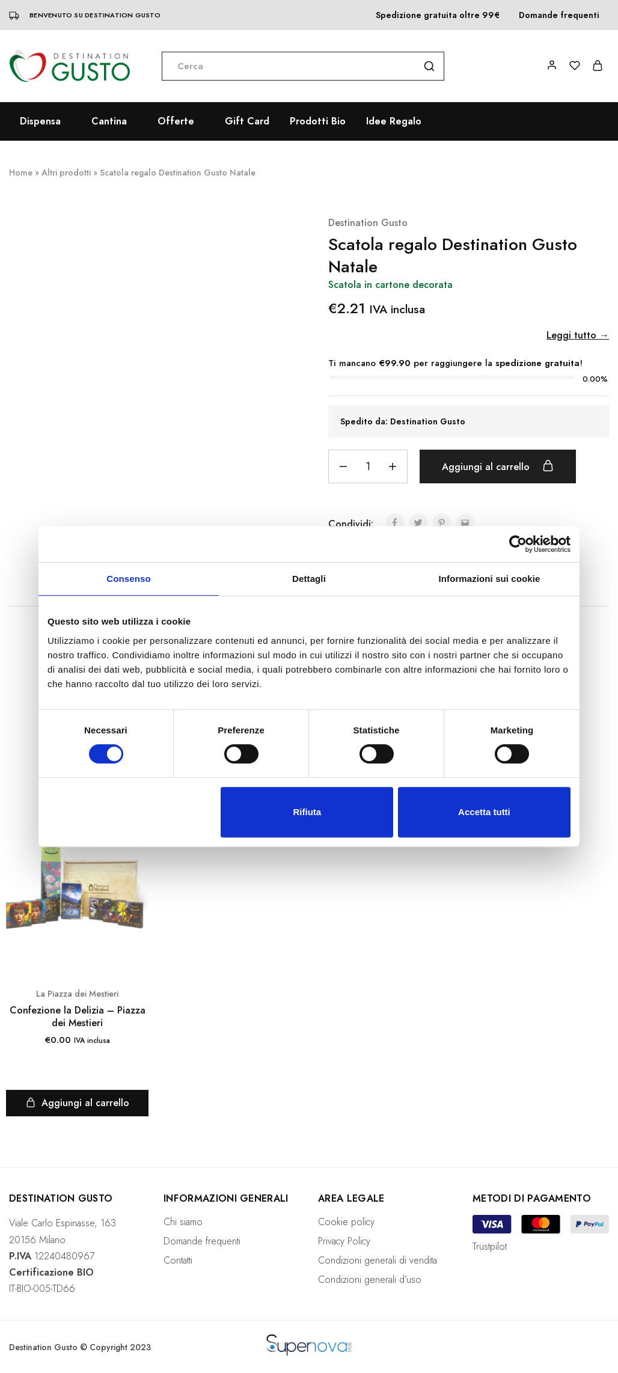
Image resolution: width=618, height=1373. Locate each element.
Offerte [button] (176, 121)
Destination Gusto (368, 223)
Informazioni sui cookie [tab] (489, 578)
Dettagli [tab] (309, 578)
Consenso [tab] (128, 578)
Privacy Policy (344, 1241)
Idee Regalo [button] (393, 121)
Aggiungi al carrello (498, 466)
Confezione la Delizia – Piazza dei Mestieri (77, 1017)
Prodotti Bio (318, 121)
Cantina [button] (109, 121)
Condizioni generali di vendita (377, 1260)
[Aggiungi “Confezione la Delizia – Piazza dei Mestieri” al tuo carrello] (77, 1103)
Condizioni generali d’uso (369, 1279)
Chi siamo (183, 1222)
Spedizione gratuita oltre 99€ (438, 15)
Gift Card (247, 121)
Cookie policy (346, 1222)
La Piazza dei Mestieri (77, 994)
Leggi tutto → (577, 335)
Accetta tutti (484, 812)
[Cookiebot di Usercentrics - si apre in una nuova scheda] (518, 544)
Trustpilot (490, 1246)
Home (20, 173)
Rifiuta (307, 812)
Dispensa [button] (40, 121)
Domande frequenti (559, 15)
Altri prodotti (66, 173)
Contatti (178, 1260)
